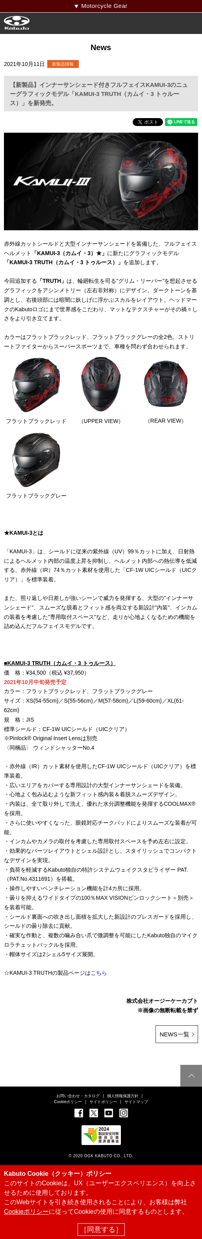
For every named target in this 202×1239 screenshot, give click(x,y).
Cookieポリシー (68, 1102)
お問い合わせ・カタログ (78, 1096)
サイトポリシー (103, 1102)
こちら (99, 973)
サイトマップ (136, 1102)
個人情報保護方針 (123, 1096)
